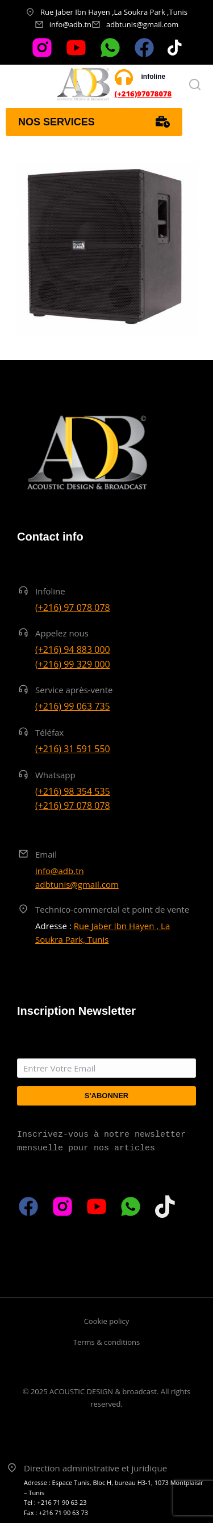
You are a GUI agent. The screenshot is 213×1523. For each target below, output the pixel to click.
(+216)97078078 (143, 93)
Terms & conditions (106, 1342)
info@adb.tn (70, 24)
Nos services (94, 122)
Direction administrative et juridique (95, 1468)
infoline (153, 77)
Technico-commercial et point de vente (112, 909)
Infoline (50, 591)
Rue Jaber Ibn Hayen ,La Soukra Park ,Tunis (113, 12)
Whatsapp (55, 775)
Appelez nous (62, 633)
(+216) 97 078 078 (72, 607)
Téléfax (49, 732)
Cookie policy (107, 1321)
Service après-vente (74, 689)
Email (46, 854)
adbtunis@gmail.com (142, 24)
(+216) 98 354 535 (72, 791)
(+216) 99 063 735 (72, 706)
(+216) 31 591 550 (72, 748)
